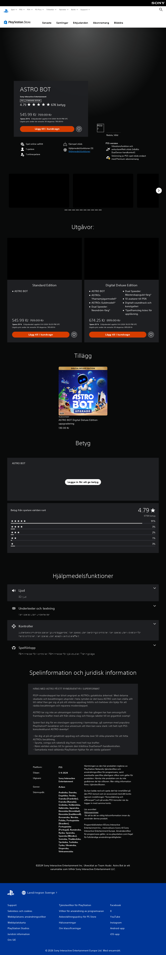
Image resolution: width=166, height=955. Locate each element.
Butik (73, 9)
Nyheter (62, 9)
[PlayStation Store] (18, 19)
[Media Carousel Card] (39, 187)
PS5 (21, 9)
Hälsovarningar (91, 809)
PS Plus (38, 9)
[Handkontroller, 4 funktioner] (83, 627)
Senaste (46, 19)
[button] (79, 148)
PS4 (29, 9)
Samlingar (62, 19)
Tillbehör (50, 9)
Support (83, 9)
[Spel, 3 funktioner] (83, 646)
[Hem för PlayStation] (6, 9)
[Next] (159, 187)
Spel (13, 9)
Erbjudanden (80, 19)
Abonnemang (101, 19)
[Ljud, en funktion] (83, 589)
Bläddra (118, 19)
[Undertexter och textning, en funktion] (83, 607)
